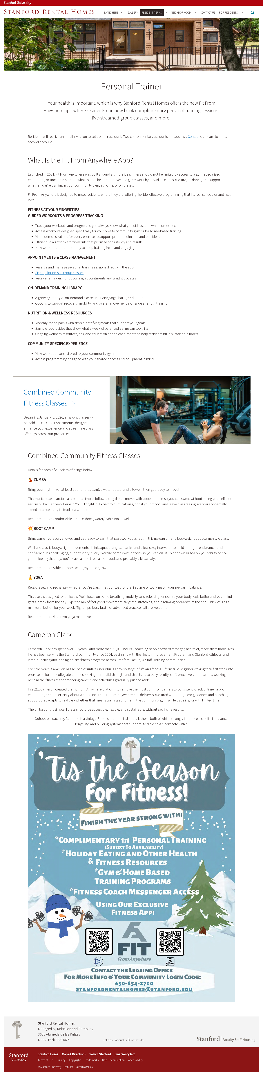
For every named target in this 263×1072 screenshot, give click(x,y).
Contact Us (207, 12)
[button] (252, 13)
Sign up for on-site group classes (59, 272)
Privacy (61, 1060)
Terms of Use (45, 1060)
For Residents (228, 12)
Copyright (75, 1060)
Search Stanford (100, 1054)
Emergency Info (125, 1054)
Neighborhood (181, 12)
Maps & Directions (74, 1054)
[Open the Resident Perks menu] (165, 12)
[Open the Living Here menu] (121, 12)
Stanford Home (48, 1054)
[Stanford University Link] (14, 3)
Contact (193, 136)
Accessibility (135, 1060)
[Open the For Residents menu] (241, 12)
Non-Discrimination (113, 1060)
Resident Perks (152, 12)
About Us (121, 1040)
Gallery (133, 12)
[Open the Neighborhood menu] (194, 12)
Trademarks (91, 1060)
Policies (108, 1040)
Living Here (111, 12)
